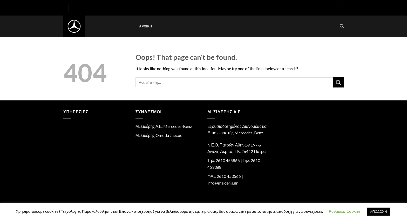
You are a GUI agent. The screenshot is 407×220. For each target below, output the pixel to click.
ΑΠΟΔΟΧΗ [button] (378, 211)
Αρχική (145, 26)
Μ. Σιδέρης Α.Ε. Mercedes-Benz (163, 126)
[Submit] (338, 82)
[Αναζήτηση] (342, 26)
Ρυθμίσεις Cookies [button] (345, 211)
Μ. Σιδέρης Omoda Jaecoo (159, 135)
